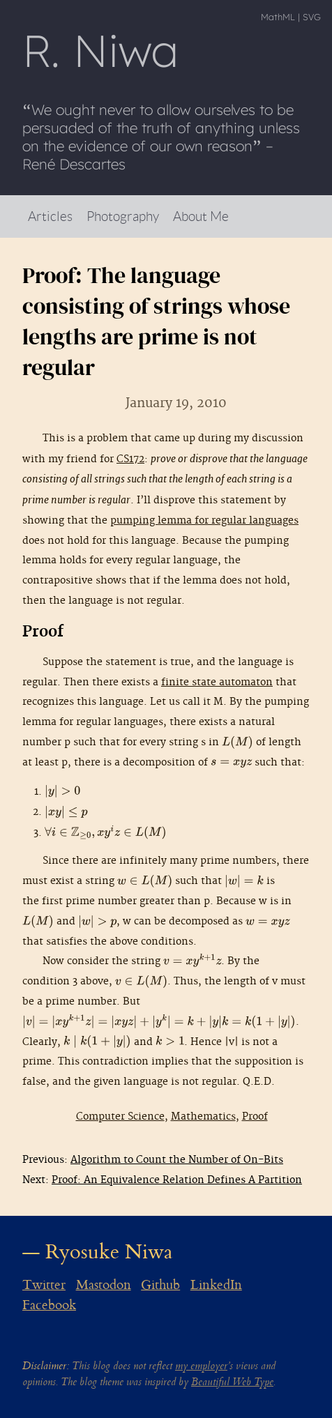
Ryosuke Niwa (109, 1251)
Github (160, 1285)
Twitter (44, 1285)
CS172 (130, 459)
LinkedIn (216, 1285)
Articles (50, 216)
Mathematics (203, 1116)
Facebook (49, 1305)
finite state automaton (217, 682)
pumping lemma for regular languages (204, 520)
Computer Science (120, 1116)
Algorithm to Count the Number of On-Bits (176, 1159)
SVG (312, 16)
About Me (201, 216)
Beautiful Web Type (232, 1382)
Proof (255, 1116)
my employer (201, 1366)
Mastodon (103, 1285)
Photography (122, 216)
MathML (278, 16)
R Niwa (100, 50)
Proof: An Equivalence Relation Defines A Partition (177, 1180)
